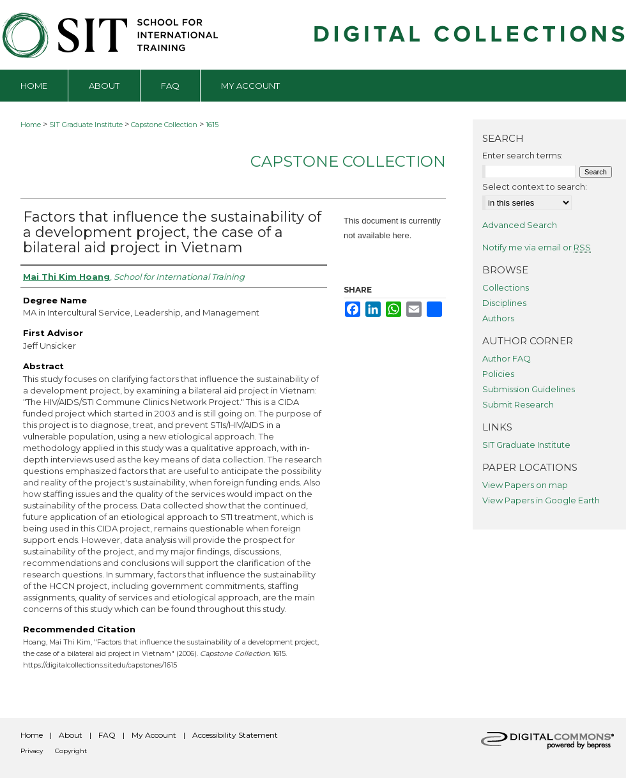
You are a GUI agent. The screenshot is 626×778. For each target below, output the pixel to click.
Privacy (31, 751)
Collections (505, 287)
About (70, 735)
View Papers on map (525, 485)
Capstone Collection (164, 124)
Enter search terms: (522, 155)
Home (30, 124)
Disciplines (504, 303)
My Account (154, 735)
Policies (498, 374)
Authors (498, 318)
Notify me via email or (536, 247)
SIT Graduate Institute (86, 124)
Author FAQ (506, 358)
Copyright (71, 751)
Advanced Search (519, 225)
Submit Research (518, 404)
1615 (212, 124)
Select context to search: (534, 186)
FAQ (107, 735)
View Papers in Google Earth (541, 500)
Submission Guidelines (528, 389)
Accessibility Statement (235, 735)
